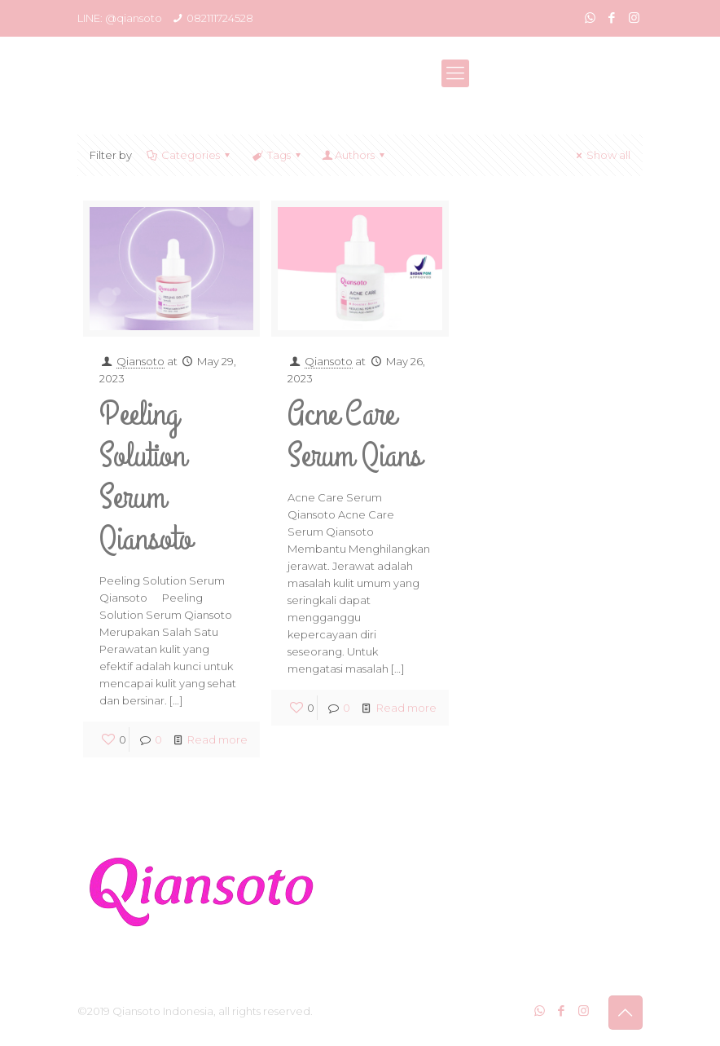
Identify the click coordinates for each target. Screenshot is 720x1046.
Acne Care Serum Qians (355, 435)
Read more (217, 739)
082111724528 (220, 17)
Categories (189, 154)
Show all (601, 154)
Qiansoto (140, 361)
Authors (354, 154)
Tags (277, 154)
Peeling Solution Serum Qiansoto (145, 477)
